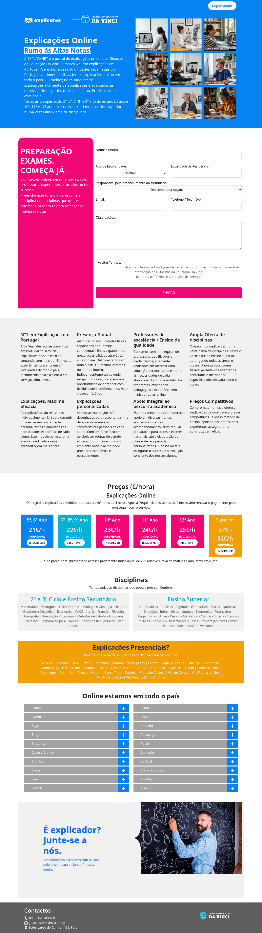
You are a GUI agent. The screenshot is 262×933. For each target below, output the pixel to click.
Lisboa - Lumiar (154, 668)
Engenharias (147, 616)
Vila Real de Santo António (145, 677)
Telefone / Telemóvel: (186, 199)
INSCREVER (37, 542)
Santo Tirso (113, 672)
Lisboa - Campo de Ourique (119, 668)
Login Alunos (222, 6)
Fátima (153, 663)
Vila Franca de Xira (205, 672)
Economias (204, 611)
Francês (103, 611)
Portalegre (48, 672)
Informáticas (169, 611)
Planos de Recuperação (98, 621)
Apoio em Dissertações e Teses (175, 621)
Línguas (187, 611)
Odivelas (175, 668)
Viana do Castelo (152, 672)
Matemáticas (148, 607)
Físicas (215, 607)
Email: (100, 199)
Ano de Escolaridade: (111, 166)
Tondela (130, 672)
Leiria (64, 668)
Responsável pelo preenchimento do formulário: (132, 183)
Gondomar (210, 663)
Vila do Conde (178, 672)
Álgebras (182, 607)
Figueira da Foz (173, 663)
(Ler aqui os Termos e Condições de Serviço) (168, 277)
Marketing (190, 616)
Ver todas (207, 626)
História (120, 607)
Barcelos (62, 663)
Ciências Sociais (212, 616)
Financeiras (223, 611)
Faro (141, 663)
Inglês (90, 611)
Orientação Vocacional (58, 616)
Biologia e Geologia (97, 607)
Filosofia (117, 611)
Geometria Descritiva (38, 611)
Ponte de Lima (208, 668)
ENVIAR (168, 292)
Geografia (31, 616)
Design (175, 616)
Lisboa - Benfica (83, 668)
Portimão (66, 672)
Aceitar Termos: (109, 262)
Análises (167, 607)
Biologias (150, 611)
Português (48, 607)
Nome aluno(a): (107, 150)
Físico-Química (70, 607)
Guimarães (49, 668)
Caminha (100, 663)
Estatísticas (199, 607)
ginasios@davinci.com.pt (47, 923)
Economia (64, 611)
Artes (163, 616)
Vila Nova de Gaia (110, 677)
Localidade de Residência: (190, 166)
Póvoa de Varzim (89, 672)
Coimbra (116, 663)
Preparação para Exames (59, 621)
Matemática (29, 607)
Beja (75, 663)
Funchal (193, 663)
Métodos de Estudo (91, 616)
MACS (78, 611)
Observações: (106, 217)
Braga (85, 663)
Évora (130, 663)
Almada (46, 663)
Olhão (189, 668)
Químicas (229, 607)
